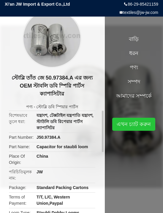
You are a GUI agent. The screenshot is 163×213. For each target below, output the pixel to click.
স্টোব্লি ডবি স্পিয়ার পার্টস (57, 106)
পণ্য (29, 106)
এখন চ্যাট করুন (134, 124)
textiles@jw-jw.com (140, 12)
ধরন (133, 53)
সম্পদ (134, 82)
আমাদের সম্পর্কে (134, 96)
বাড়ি (134, 39)
